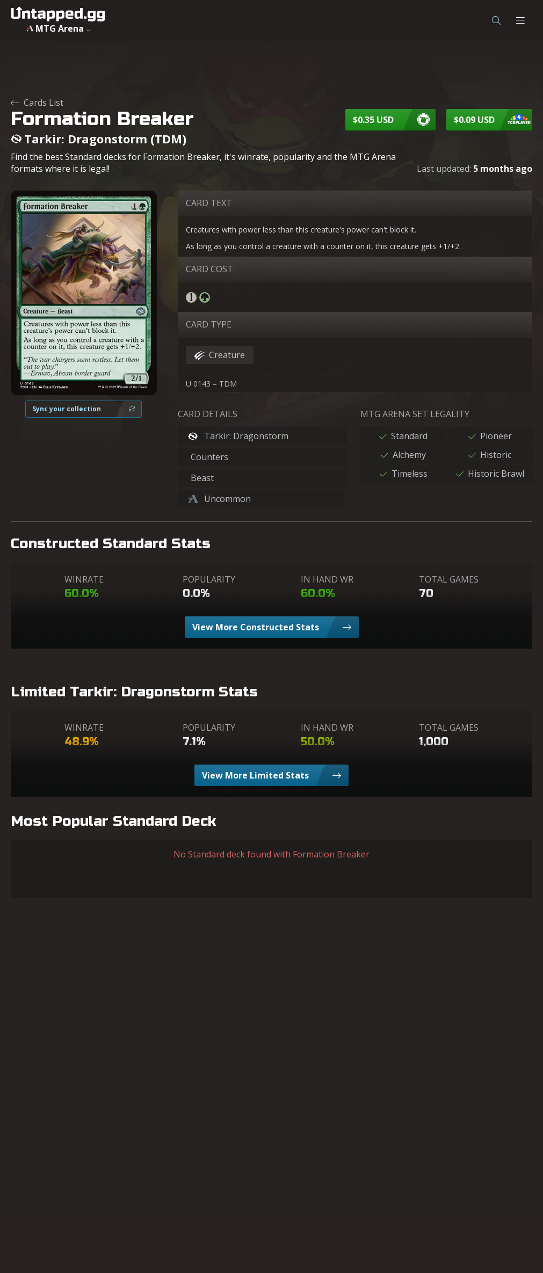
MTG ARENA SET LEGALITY (414, 414)
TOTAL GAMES (449, 579)
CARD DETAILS (207, 414)
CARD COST (209, 269)
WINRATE (84, 579)
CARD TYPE (208, 324)
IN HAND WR (327, 579)
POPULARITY (209, 579)
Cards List (37, 102)
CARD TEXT (209, 203)
